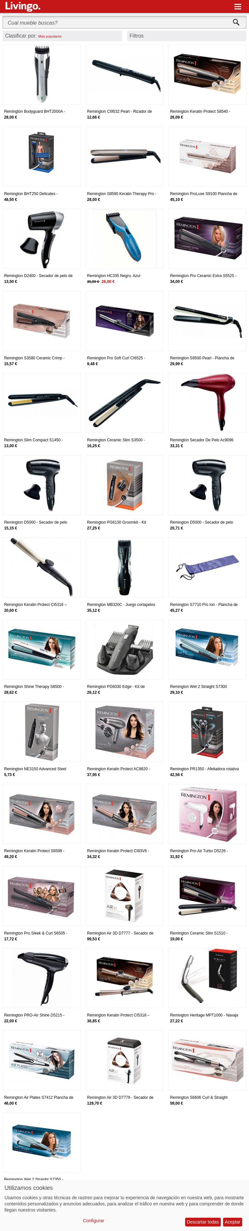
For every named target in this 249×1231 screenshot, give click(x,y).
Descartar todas (203, 1222)
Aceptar (232, 1222)
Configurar (93, 1220)
